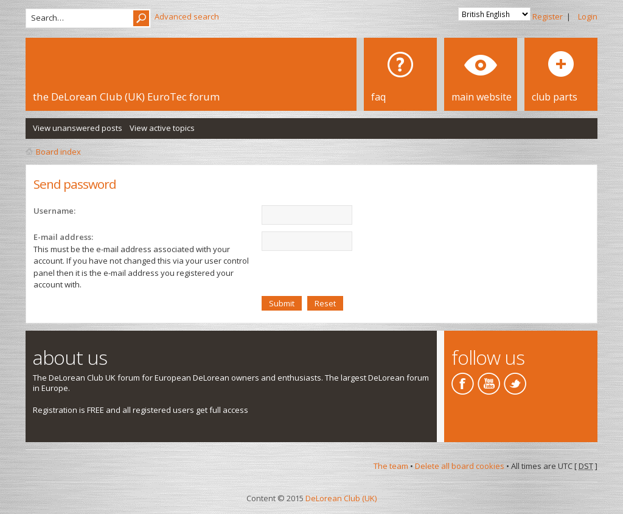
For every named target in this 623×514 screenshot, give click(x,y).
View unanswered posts (77, 127)
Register (547, 16)
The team (391, 465)
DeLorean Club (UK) (341, 498)
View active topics (162, 127)
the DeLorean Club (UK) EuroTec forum (126, 97)
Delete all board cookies (459, 465)
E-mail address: (63, 236)
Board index (58, 151)
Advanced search (187, 16)
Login (587, 16)
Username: (54, 210)
